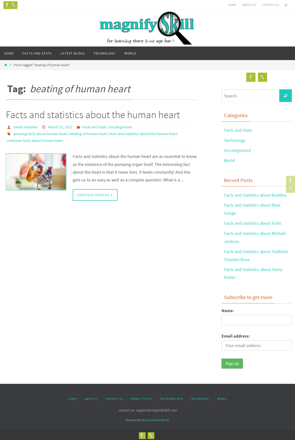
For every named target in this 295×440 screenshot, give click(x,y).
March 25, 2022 (60, 126)
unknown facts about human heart (35, 140)
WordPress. (162, 418)
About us (249, 5)
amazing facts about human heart (40, 133)
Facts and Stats (94, 126)
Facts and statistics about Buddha (255, 194)
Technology (234, 140)
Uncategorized (120, 126)
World (229, 160)
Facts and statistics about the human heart (93, 114)
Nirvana (146, 418)
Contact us (270, 5)
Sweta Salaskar (25, 126)
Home (232, 5)
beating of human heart (88, 133)
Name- (228, 309)
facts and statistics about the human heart (143, 133)
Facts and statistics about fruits (252, 222)
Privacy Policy (141, 397)
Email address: (236, 334)
